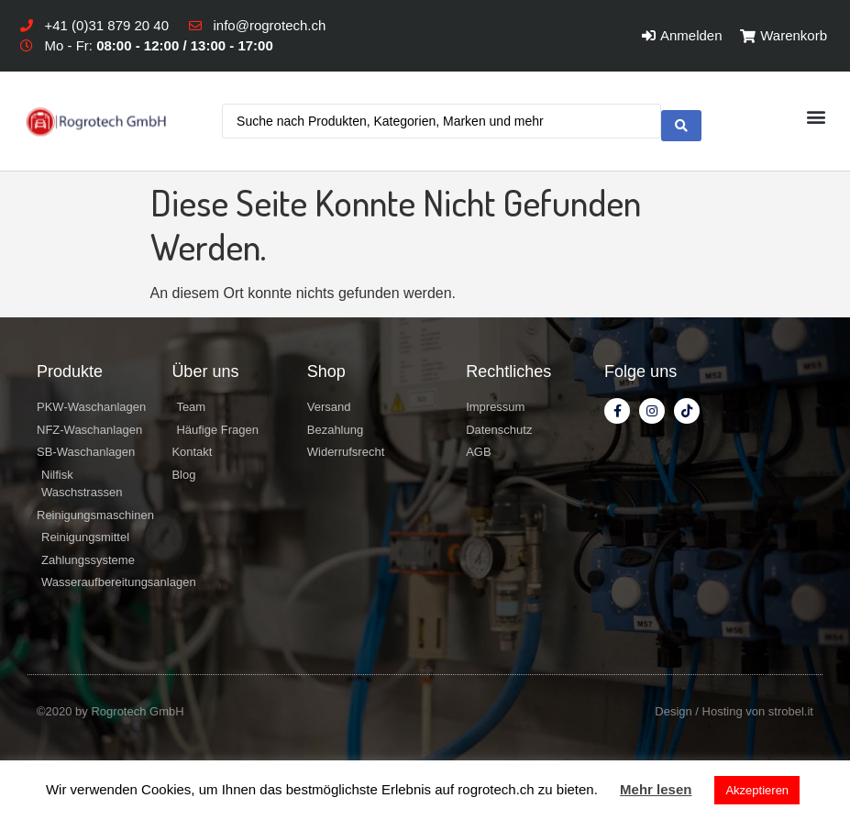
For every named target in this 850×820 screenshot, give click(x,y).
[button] (816, 119)
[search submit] (681, 121)
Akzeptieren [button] (757, 790)
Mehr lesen (655, 789)
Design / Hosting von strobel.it (734, 711)
